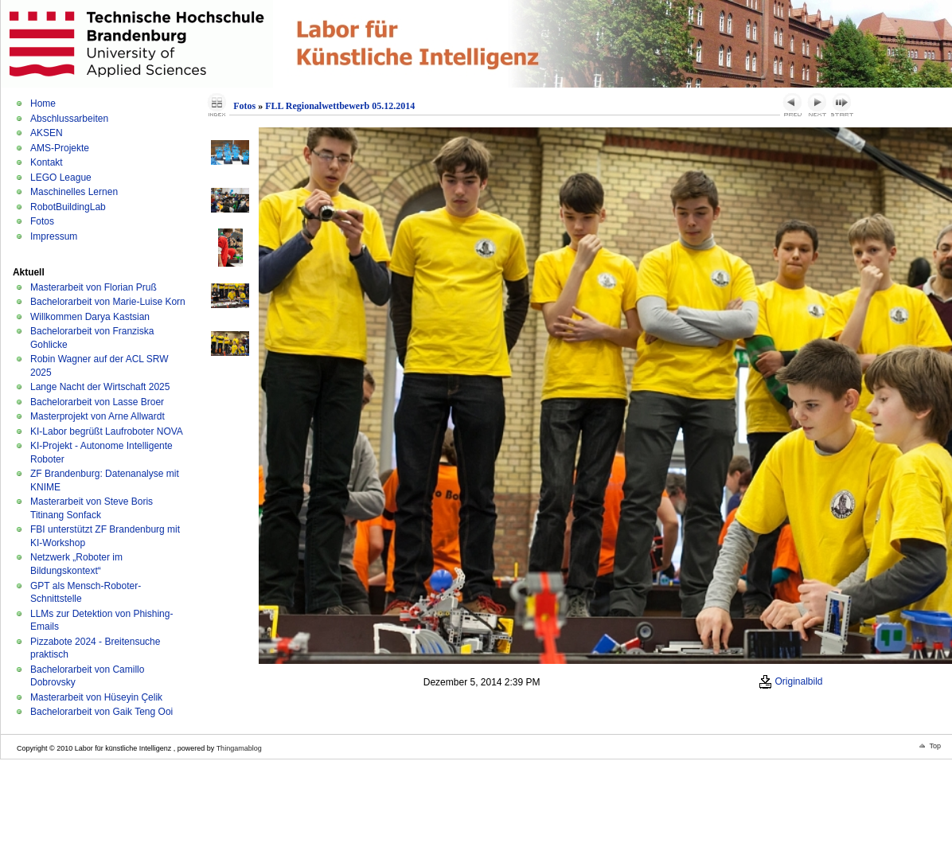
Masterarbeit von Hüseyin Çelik (96, 697)
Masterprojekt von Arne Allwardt (97, 416)
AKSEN (46, 133)
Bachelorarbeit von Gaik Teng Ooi (101, 711)
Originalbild (790, 681)
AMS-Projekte (59, 148)
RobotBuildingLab (68, 207)
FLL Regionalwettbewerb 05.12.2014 (340, 105)
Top (935, 746)
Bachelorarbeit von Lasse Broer (97, 402)
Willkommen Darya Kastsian (90, 316)
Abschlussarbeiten (69, 118)
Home (43, 103)
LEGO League (61, 177)
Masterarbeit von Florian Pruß (93, 287)
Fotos (42, 221)
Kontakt (46, 162)
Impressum (53, 236)
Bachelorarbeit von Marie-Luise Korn (107, 301)
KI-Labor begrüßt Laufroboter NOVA (106, 431)
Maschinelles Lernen (74, 191)
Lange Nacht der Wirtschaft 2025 (100, 386)
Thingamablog (239, 748)
